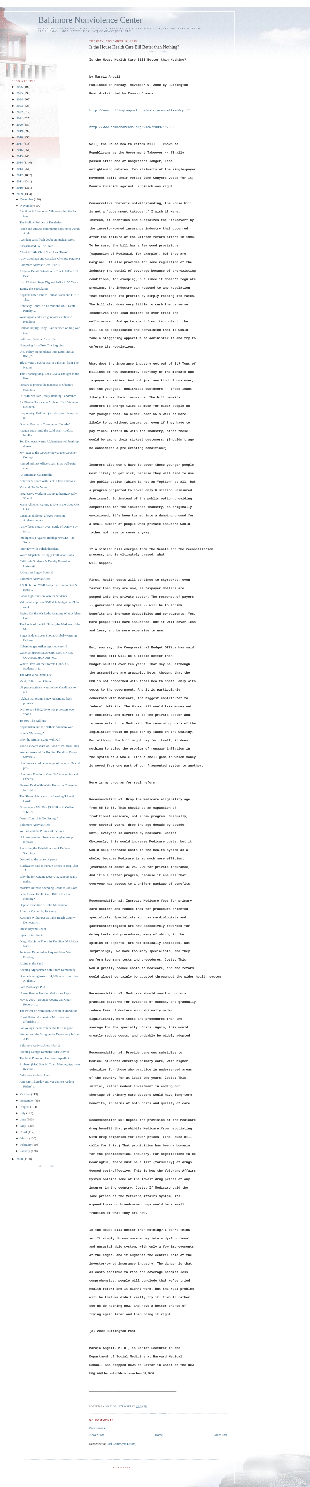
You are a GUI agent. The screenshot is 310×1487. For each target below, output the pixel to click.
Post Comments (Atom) (122, 1444)
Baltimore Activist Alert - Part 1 (39, 339)
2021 (19, 118)
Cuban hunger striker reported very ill (43, 646)
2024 (19, 99)
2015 (19, 156)
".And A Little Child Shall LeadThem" (43, 252)
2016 (19, 150)
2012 (19, 175)
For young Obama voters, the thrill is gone (46, 1028)
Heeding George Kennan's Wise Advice (44, 1052)
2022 (19, 112)
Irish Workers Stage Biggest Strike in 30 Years (48, 282)
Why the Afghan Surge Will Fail (39, 739)
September (27, 1100)
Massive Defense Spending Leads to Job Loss (48, 888)
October (25, 1094)
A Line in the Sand (31, 963)
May (23, 1126)
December (27, 199)
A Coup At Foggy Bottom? (36, 572)
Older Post (220, 1435)
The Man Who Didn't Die (35, 675)
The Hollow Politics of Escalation (40, 222)
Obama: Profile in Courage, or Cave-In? (44, 424)
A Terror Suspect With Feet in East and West (47, 481)
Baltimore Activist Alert (34, 578)
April (24, 1132)
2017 (19, 143)
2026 (19, 87)
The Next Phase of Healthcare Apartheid (44, 1058)
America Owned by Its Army (37, 911)
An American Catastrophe (35, 474)
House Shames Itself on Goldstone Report (45, 993)
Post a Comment (97, 1428)
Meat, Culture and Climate (36, 681)
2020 (19, 124)
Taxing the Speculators (33, 288)
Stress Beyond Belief (32, 929)
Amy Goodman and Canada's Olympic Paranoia (49, 258)
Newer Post (96, 1435)
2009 (19, 194)
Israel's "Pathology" (31, 733)
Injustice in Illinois (31, 935)
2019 (19, 131)
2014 (19, 162)
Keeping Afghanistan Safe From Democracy (47, 970)
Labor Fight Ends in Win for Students (43, 596)
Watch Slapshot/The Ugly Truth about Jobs (46, 555)
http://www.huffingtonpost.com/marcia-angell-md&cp (136, 110)
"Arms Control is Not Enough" (38, 818)
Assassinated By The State (36, 246)
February (26, 1144)
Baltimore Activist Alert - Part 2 (39, 1045)
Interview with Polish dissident (38, 548)
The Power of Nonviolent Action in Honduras (48, 1011)
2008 (19, 1159)
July (23, 1113)
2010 (19, 187)
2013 (19, 169)
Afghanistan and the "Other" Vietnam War (46, 727)
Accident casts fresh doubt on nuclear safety (47, 239)
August (25, 1107)
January (25, 1151)
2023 (19, 105)
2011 (19, 181)
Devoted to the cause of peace (38, 859)
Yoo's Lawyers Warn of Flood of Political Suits (49, 746)
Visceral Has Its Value (33, 487)
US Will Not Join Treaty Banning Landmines (47, 396)
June (23, 1119)
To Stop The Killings (32, 720)
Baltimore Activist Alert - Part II (39, 265)
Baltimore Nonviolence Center (90, 20)
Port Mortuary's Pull (32, 987)
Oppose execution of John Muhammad (43, 905)
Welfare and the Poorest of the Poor (41, 831)
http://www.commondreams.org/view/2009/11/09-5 (132, 127)
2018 (19, 137)
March (24, 1138)
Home (159, 1435)
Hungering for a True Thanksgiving (41, 345)
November (27, 205)
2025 (19, 93)
